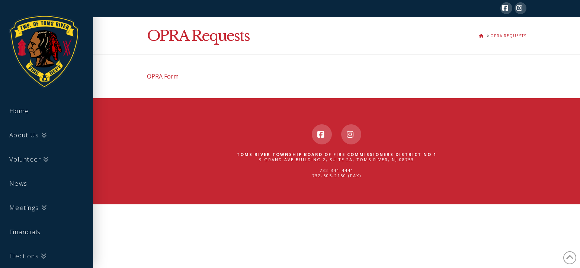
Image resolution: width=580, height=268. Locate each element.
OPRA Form (163, 76)
